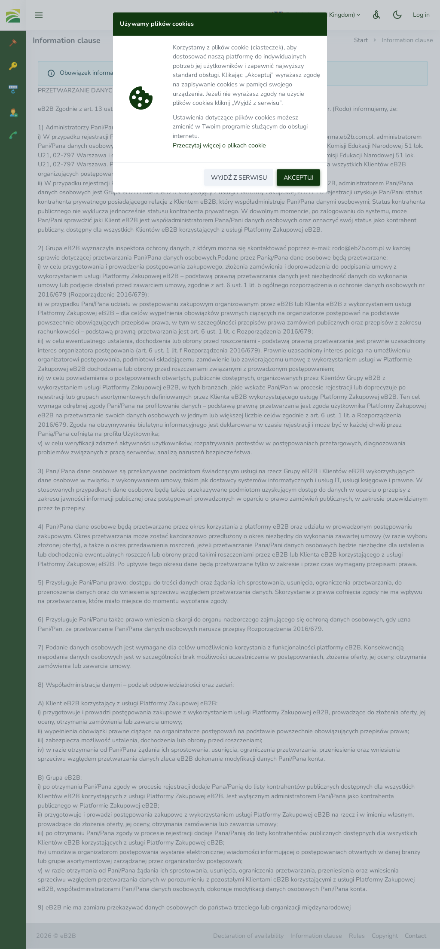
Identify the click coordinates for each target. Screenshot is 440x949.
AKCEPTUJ (299, 177)
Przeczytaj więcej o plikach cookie (219, 145)
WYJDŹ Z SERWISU (239, 177)
